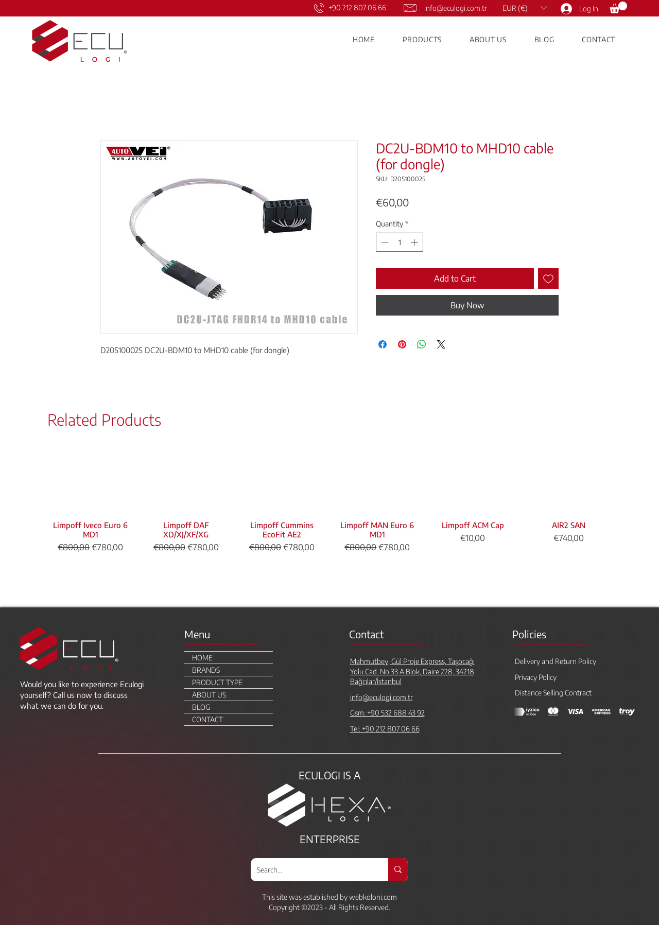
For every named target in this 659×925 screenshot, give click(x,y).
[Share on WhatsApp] (421, 344)
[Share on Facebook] (382, 344)
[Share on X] (441, 344)
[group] (329, 523)
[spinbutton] (399, 242)
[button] (524, 8)
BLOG (201, 707)
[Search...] (312, 869)
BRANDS (206, 670)
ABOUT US (209, 694)
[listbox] (524, 8)
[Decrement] (383, 242)
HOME (202, 657)
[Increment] (415, 242)
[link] (618, 7)
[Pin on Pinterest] (402, 344)
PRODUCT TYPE (217, 682)
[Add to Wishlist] (548, 278)
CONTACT (207, 719)
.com (389, 897)
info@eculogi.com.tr (455, 8)
